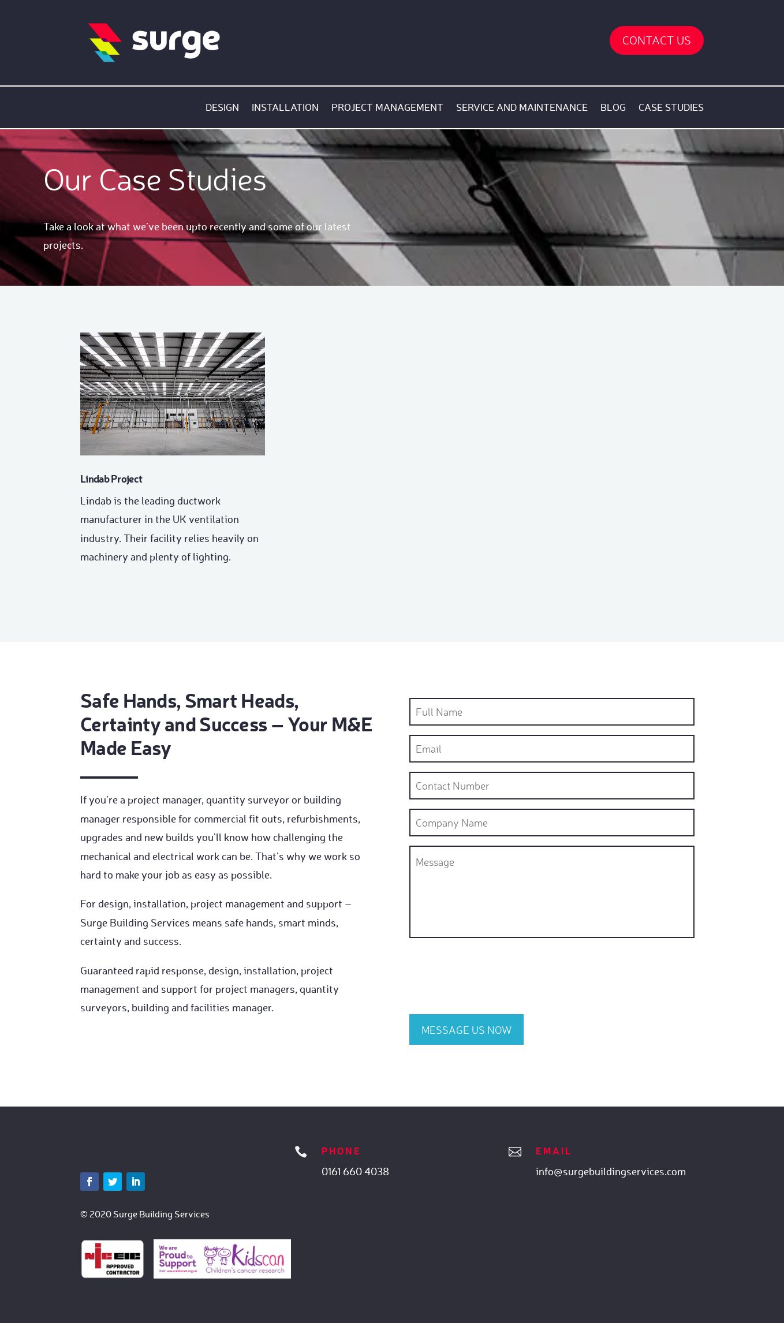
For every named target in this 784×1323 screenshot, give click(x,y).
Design (222, 108)
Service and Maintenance (522, 108)
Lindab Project (111, 478)
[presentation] (497, 973)
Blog (613, 108)
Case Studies (671, 108)
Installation (285, 108)
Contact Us (656, 40)
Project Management (387, 108)
